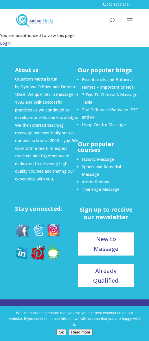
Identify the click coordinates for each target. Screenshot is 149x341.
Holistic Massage (98, 159)
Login (5, 43)
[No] (142, 323)
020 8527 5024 (118, 4)
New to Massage (106, 244)
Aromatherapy (95, 182)
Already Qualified (106, 275)
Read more (80, 332)
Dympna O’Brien (36, 87)
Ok (61, 332)
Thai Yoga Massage (100, 189)
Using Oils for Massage (104, 124)
